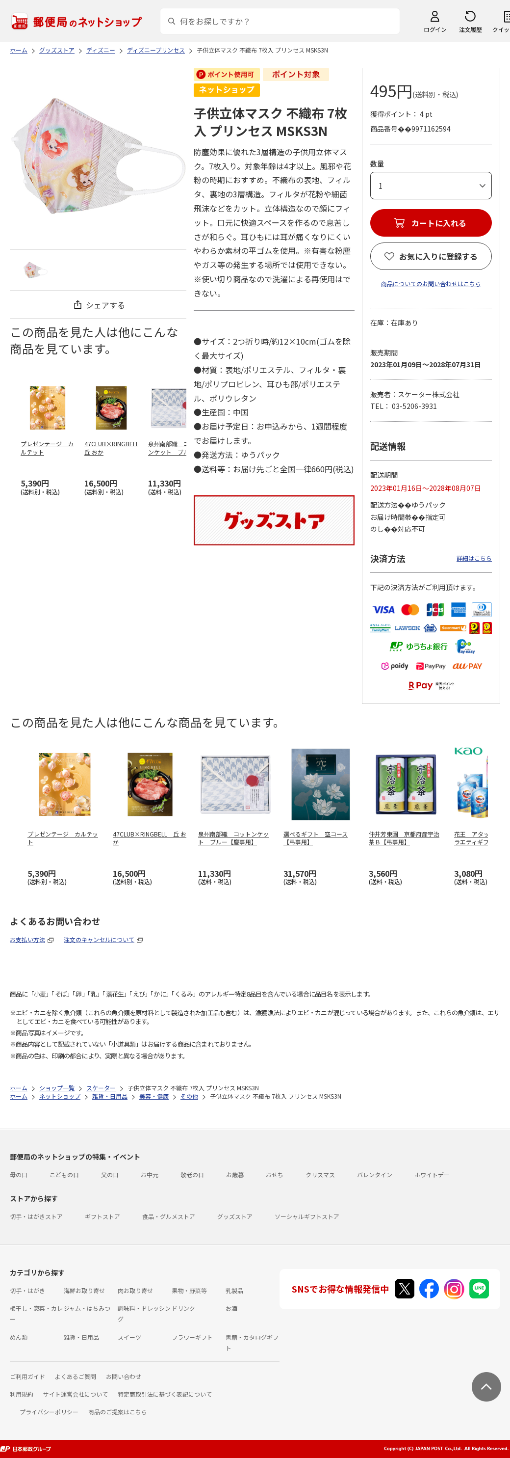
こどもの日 (64, 1174)
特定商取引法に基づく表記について (165, 1394)
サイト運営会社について (75, 1394)
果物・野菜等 (189, 1290)
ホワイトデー (432, 1174)
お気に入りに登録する (438, 256)
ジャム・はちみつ (87, 1308)
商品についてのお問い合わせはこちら (431, 283)
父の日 (110, 1174)
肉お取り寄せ (135, 1290)
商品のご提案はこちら (117, 1411)
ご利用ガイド (27, 1376)
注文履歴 (470, 29)
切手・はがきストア (36, 1216)
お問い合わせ (123, 1376)
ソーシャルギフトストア (307, 1216)
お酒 (231, 1308)
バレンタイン (374, 1174)
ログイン (435, 29)
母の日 (18, 1174)
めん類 (18, 1337)
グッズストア (235, 1216)
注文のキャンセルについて (99, 939)
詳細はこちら (474, 558)
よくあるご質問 (75, 1376)
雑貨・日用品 (81, 1337)
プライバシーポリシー (49, 1411)
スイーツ (129, 1337)
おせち (274, 1174)
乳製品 (234, 1290)
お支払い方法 (27, 939)
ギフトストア (102, 1216)
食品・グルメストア (168, 1216)
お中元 (149, 1174)
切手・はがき (27, 1290)
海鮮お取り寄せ (84, 1290)
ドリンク (183, 1308)
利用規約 (21, 1394)
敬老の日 (192, 1174)
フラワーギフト (192, 1337)
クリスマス (320, 1174)
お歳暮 (235, 1174)
